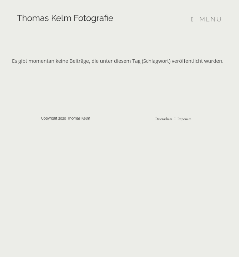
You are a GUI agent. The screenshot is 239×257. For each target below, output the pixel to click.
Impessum (184, 119)
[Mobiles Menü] (206, 19)
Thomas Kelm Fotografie (65, 18)
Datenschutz (163, 119)
